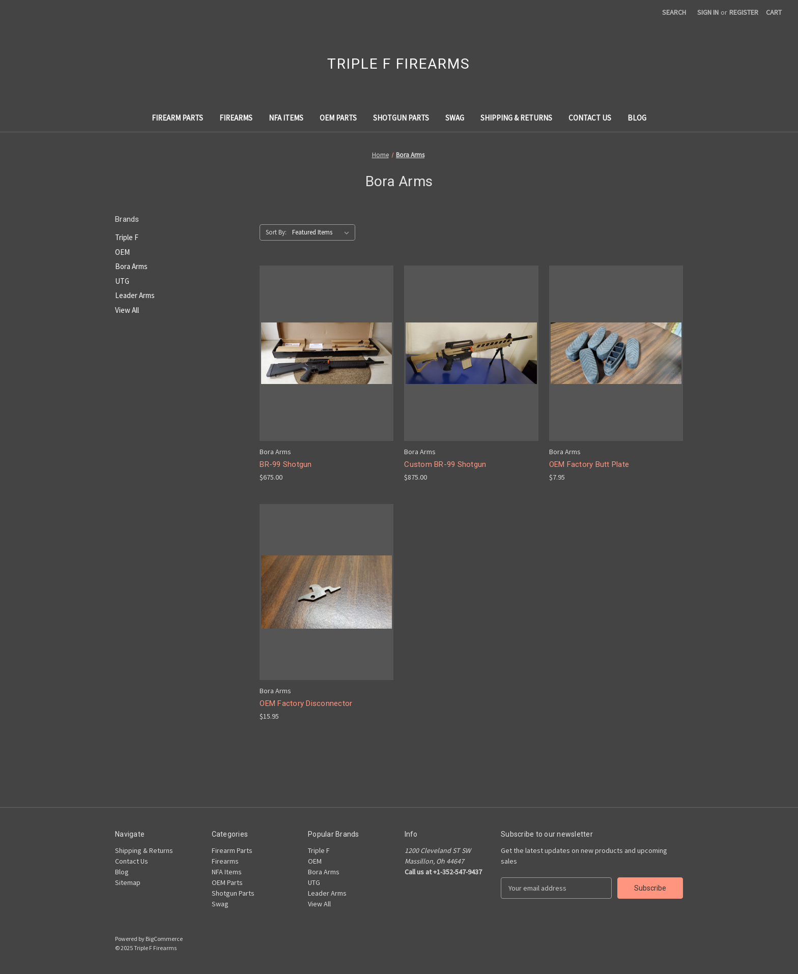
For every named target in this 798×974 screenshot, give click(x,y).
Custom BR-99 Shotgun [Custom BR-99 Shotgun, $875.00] (445, 464)
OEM (122, 252)
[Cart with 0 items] (773, 12)
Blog (637, 118)
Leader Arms (135, 295)
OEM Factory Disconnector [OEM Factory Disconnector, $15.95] (306, 703)
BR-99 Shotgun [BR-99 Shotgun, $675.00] (285, 464)
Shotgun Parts (401, 118)
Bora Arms (131, 266)
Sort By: (276, 232)
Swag (454, 118)
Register (743, 12)
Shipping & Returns (516, 118)
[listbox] (323, 232)
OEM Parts (338, 118)
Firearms (235, 118)
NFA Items (286, 118)
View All (127, 310)
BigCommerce (164, 938)
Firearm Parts (177, 118)
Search (674, 12)
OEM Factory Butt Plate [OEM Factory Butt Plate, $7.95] (589, 464)
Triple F (126, 237)
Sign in (708, 12)
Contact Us (589, 118)
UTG (122, 281)
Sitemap (127, 882)
